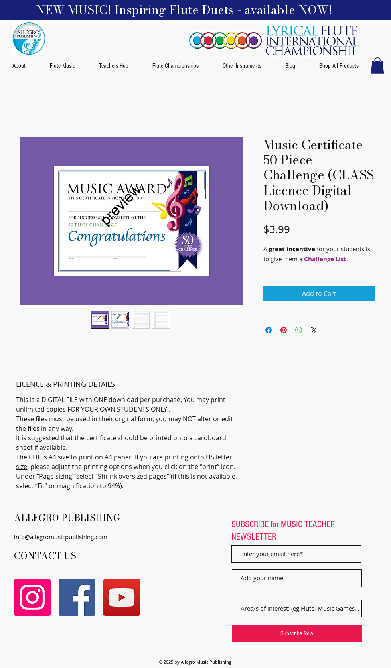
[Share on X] (314, 330)
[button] (377, 65)
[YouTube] (121, 597)
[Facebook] (77, 597)
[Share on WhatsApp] (299, 330)
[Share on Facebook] (268, 330)
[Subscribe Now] (297, 633)
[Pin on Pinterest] (283, 330)
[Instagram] (32, 597)
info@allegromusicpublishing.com (60, 537)
